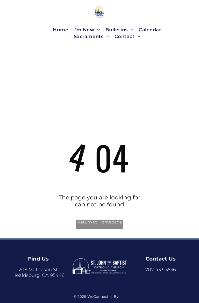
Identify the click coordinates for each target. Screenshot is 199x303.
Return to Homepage (99, 222)
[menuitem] (60, 29)
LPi (122, 296)
